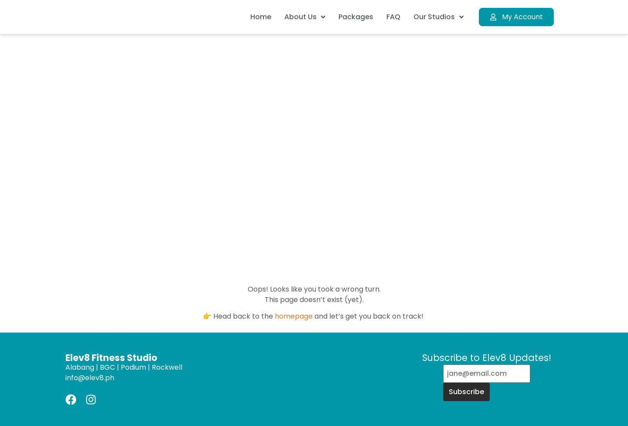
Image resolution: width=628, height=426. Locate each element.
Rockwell (167, 367)
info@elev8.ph (89, 378)
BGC (107, 367)
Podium (133, 367)
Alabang (79, 367)
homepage (294, 316)
